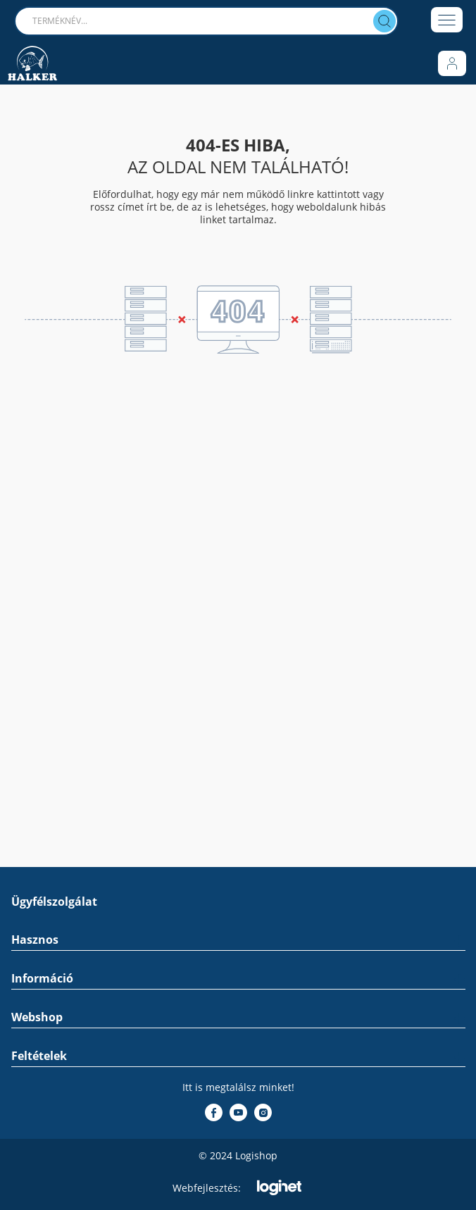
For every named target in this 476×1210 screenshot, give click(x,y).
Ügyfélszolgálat (54, 902)
